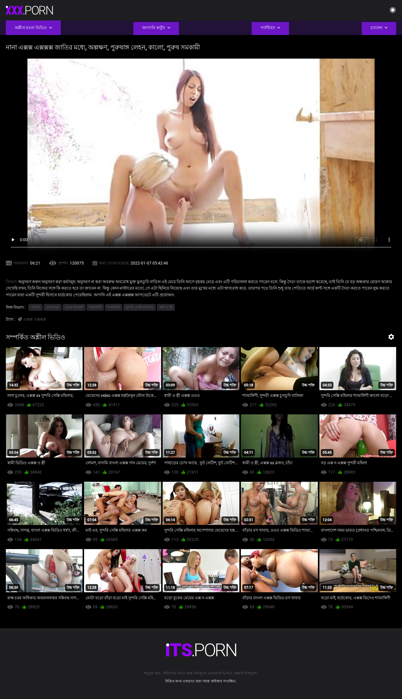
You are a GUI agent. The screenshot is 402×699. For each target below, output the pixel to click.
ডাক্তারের (52, 307)
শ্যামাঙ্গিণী (95, 307)
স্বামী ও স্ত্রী (166, 307)
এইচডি (35, 307)
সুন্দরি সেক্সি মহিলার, (140, 307)
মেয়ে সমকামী (74, 307)
